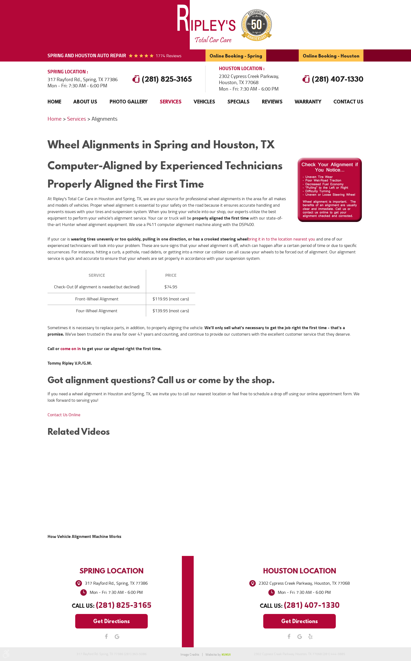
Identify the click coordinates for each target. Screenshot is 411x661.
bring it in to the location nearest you (281, 239)
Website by (218, 654)
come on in (70, 349)
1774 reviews (168, 55)
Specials (238, 101)
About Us (85, 101)
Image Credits (190, 654)
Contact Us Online (64, 414)
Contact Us (348, 101)
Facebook (106, 636)
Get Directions (111, 621)
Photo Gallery (128, 101)
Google (116, 636)
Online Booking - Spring (236, 56)
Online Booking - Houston (331, 56)
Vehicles (204, 101)
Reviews (272, 101)
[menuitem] (54, 101)
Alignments (104, 118)
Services (171, 101)
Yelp (310, 636)
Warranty (308, 101)
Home (54, 101)
